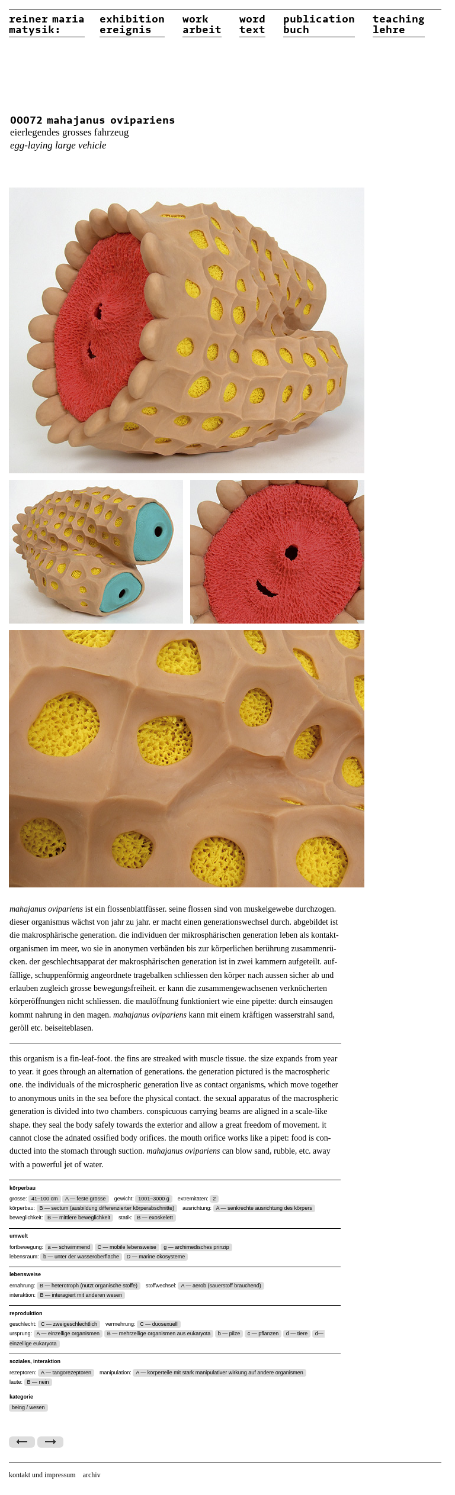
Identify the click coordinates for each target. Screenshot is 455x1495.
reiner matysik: (47, 24)
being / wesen (28, 1407)
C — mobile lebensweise (127, 1247)
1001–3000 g (153, 1199)
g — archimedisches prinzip (196, 1247)
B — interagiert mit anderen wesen (81, 1295)
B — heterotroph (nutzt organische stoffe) (88, 1286)
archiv (92, 1475)
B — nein (38, 1382)
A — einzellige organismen (68, 1333)
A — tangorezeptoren (66, 1372)
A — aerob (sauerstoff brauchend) (221, 1286)
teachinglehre (399, 24)
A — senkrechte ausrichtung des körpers (264, 1208)
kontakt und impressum (42, 1475)
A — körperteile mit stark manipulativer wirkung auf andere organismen (219, 1372)
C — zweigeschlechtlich (69, 1324)
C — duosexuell (159, 1324)
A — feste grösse (85, 1199)
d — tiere (297, 1333)
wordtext (252, 24)
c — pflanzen (263, 1333)
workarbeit (202, 24)
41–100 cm (44, 1199)
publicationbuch (319, 24)
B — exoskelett (155, 1217)
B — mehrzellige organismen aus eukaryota (159, 1333)
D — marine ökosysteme (156, 1257)
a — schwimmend (69, 1247)
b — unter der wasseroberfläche (81, 1257)
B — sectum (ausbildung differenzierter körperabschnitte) (107, 1208)
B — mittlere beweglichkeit (78, 1217)
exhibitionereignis (132, 24)
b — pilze (229, 1333)
